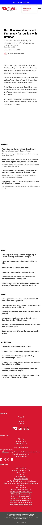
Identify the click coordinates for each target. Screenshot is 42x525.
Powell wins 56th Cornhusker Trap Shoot (16, 347)
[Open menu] (39, 9)
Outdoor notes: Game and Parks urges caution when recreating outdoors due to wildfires (20, 376)
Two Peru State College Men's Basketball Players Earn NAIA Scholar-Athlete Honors (19, 319)
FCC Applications (21, 487)
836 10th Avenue (21, 472)
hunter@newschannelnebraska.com (21, 500)
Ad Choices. (25, 518)
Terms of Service (17, 518)
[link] (21, 152)
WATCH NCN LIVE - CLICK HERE (21, 2)
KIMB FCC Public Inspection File (21, 494)
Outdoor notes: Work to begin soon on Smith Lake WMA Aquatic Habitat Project (20, 370)
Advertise (21, 439)
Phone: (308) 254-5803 (21, 479)
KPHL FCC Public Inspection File (21, 496)
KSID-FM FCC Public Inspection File (21, 492)
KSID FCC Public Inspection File (21, 490)
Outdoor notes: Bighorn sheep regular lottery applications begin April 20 (18, 357)
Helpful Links (5, 435)
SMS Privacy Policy (21, 456)
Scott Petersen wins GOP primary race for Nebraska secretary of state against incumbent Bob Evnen (20, 284)
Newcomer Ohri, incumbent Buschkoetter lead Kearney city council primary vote (18, 278)
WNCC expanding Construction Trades (15, 268)
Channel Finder (21, 441)
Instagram (21, 421)
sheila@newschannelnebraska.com (27, 483)
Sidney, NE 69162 (21, 477)
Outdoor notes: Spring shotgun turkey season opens (20, 351)
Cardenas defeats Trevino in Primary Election (18, 272)
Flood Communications (21, 447)
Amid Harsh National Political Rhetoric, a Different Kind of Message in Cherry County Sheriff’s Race (20, 161)
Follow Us (3, 413)
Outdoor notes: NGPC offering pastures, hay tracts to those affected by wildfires (21, 363)
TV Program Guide (21, 443)
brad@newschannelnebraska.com (21, 505)
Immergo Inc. (23, 522)
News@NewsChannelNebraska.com (24, 481)
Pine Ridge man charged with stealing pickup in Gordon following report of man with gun (19, 150)
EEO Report (21, 485)
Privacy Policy (34, 517)
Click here (5, 452)
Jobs (21, 445)
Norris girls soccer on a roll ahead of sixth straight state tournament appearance (20, 300)
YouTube (21, 423)
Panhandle (4, 465)
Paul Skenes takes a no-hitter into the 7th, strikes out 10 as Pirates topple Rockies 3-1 (21, 306)
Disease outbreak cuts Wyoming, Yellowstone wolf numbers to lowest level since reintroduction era (20, 171)
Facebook (21, 417)
